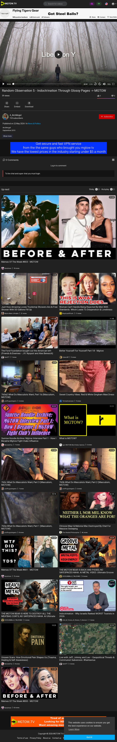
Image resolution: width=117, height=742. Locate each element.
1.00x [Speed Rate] (91, 84)
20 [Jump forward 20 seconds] (99, 84)
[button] (106, 3)
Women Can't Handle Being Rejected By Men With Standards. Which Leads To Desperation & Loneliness (85, 308)
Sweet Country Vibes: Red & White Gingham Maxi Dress (86, 394)
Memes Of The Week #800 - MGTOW (19, 701)
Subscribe (107, 116)
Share (6, 104)
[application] (58, 54)
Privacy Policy (35, 738)
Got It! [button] (89, 737)
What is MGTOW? (68, 438)
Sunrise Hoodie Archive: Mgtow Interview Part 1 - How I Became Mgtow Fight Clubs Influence (28, 439)
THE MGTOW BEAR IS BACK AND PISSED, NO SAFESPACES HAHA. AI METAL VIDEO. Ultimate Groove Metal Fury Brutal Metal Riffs (86, 572)
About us (47, 738)
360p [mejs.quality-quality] (109, 84)
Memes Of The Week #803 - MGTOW (19, 261)
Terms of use (22, 738)
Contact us (56, 738)
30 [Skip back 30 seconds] (95, 84)
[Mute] (104, 84)
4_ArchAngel (15, 115)
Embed (18, 104)
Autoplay (105, 189)
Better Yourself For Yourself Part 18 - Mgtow (81, 350)
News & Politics (34, 123)
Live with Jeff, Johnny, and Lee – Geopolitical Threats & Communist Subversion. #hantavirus (86, 658)
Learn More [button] (74, 729)
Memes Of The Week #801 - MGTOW (19, 569)
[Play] (3, 84)
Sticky (91, 189)
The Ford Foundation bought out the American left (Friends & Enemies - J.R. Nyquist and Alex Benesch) (27, 352)
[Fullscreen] (113, 84)
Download (30, 104)
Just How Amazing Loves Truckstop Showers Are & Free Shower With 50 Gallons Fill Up (29, 308)
